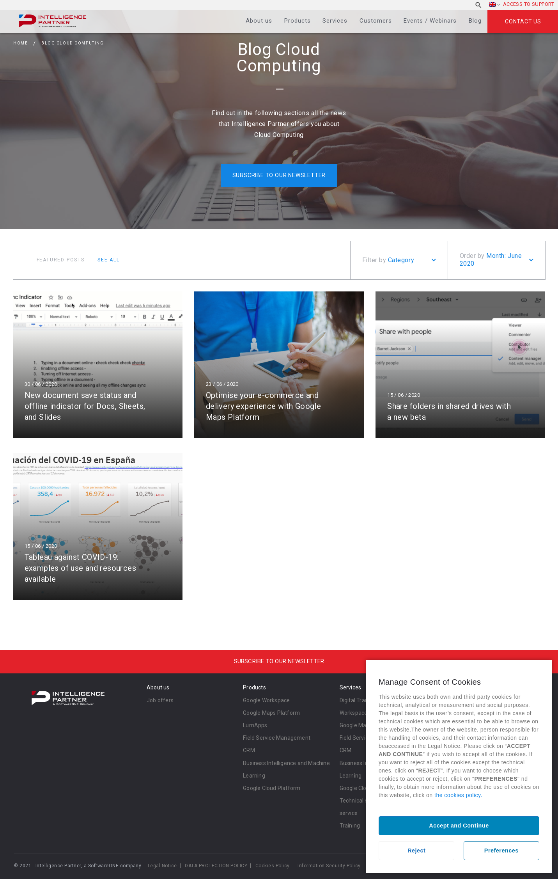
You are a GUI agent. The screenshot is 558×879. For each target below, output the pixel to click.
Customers (376, 20)
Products (297, 20)
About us (259, 20)
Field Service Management (276, 738)
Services (334, 20)
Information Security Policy (329, 865)
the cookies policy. (458, 795)
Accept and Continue (459, 825)
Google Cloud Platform (271, 788)
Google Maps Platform (271, 713)
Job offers (160, 700)
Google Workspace (266, 700)
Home (20, 43)
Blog (475, 20)
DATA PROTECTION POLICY (216, 865)
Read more (97, 365)
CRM (249, 750)
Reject (416, 850)
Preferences (501, 850)
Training (350, 825)
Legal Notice (162, 865)
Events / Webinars (430, 20)
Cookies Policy (272, 865)
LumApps (255, 725)
